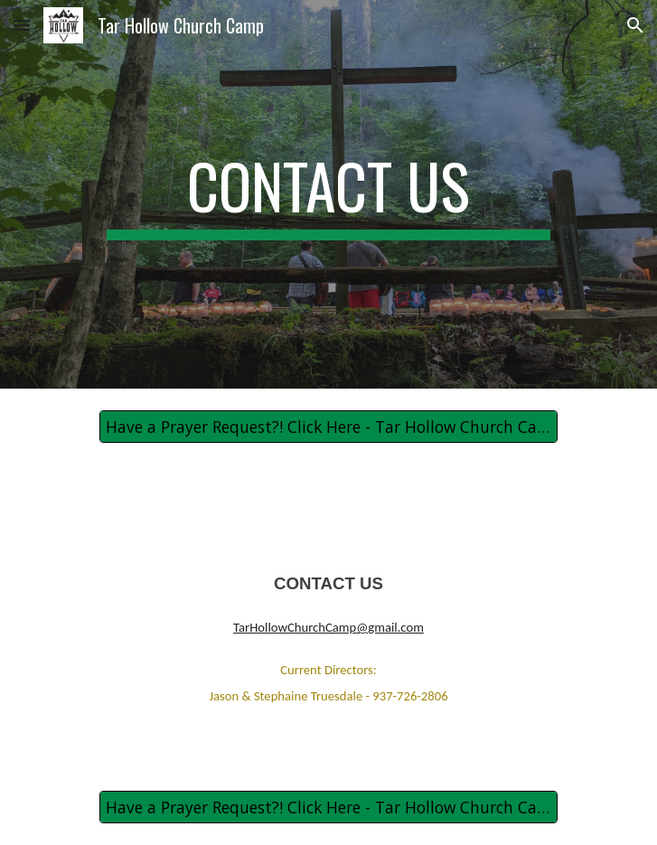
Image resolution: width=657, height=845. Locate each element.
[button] (21, 25)
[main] (328, 194)
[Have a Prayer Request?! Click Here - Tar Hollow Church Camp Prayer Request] (328, 427)
